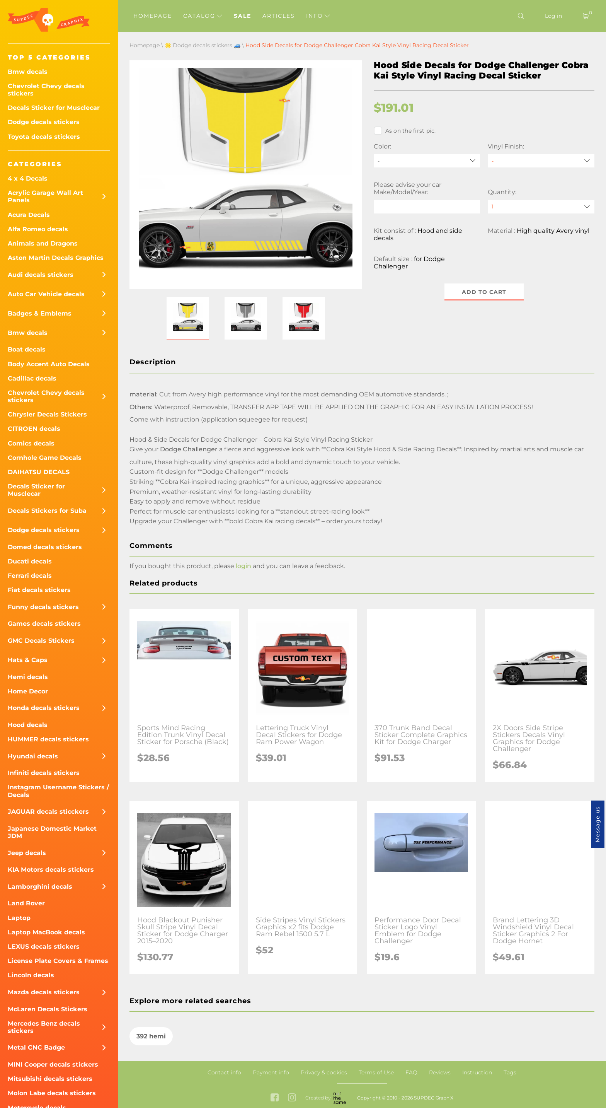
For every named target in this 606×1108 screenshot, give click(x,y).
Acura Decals (29, 215)
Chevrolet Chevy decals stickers (46, 89)
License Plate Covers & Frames (58, 961)
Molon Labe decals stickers (52, 1093)
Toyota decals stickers (44, 136)
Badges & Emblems (39, 313)
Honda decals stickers (44, 708)
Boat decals (27, 349)
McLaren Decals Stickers (47, 1009)
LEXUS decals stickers (44, 946)
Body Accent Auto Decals (49, 364)
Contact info (224, 1072)
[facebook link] (275, 1098)
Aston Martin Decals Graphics (56, 257)
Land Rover (26, 903)
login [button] (243, 566)
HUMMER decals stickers (48, 739)
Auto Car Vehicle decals (46, 294)
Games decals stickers (44, 623)
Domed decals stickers (45, 547)
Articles (278, 15)
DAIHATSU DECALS (39, 472)
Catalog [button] (202, 15)
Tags (510, 1072)
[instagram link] (292, 1098)
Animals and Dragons (43, 243)
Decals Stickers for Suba (47, 510)
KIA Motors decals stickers (51, 869)
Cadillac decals (32, 378)
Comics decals (31, 443)
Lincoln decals (31, 975)
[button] (188, 318)
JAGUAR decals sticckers (48, 811)
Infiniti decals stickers (44, 773)
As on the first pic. (405, 130)
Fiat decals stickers (39, 590)
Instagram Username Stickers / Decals (58, 791)
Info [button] (318, 15)
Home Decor (28, 691)
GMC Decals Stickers (41, 640)
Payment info (271, 1072)
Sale (242, 15)
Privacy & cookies (324, 1072)
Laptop (19, 918)
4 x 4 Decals (28, 178)
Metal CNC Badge (36, 1047)
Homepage (152, 15)
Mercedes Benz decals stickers (44, 1027)
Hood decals (28, 725)
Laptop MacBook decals (46, 932)
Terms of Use (376, 1072)
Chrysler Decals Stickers (47, 414)
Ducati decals (30, 561)
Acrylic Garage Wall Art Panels (45, 196)
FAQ (411, 1072)
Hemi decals (28, 677)
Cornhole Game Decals (45, 457)
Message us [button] (597, 824)
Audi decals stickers (40, 274)
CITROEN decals (34, 428)
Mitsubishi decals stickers (50, 1078)
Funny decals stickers (43, 607)
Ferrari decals (30, 575)
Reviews (440, 1072)
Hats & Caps (28, 660)
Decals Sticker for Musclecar (54, 107)
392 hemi (151, 1036)
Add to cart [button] (484, 292)
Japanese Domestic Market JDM (52, 832)
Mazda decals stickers (44, 992)
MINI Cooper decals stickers (53, 1064)
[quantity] (541, 206)
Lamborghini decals (40, 886)
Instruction (477, 1072)
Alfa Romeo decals (38, 229)
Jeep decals (27, 853)
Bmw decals (28, 71)
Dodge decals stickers (44, 122)
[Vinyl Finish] (541, 160)
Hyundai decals (33, 756)
